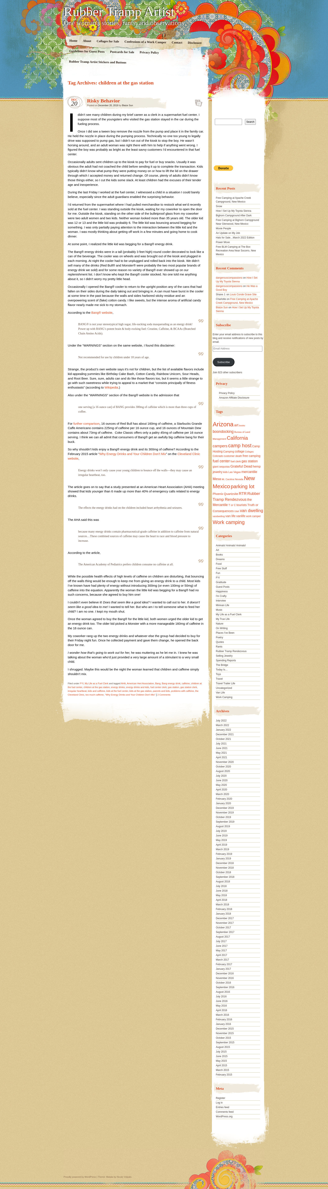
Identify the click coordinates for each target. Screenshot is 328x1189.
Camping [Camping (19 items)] (228, 451)
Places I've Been (225, 632)
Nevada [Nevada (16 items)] (239, 479)
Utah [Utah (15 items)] (236, 511)
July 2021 (221, 743)
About (87, 41)
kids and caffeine (96, 691)
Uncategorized (224, 688)
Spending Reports (226, 660)
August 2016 (223, 991)
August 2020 (223, 771)
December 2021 (225, 734)
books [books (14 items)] (242, 425)
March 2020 (222, 794)
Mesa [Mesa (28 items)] (217, 479)
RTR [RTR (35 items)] (243, 494)
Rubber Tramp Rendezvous (231, 651)
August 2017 (223, 936)
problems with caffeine (182, 691)
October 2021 (223, 739)
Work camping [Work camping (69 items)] (229, 522)
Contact (177, 42)
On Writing (222, 628)
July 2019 (221, 831)
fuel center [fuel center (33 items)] (221, 461)
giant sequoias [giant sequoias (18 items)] (221, 466)
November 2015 (225, 1033)
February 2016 (224, 1019)
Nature (219, 623)
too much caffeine (95, 694)
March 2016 (222, 1014)
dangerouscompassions (229, 277)
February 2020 (224, 798)
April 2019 (221, 844)
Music (219, 609)
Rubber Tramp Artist (119, 11)
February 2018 (224, 909)
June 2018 (222, 890)
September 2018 (225, 877)
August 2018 (223, 881)
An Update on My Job (228, 233)
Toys (218, 674)
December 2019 (225, 808)
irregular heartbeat (77, 691)
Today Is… (222, 669)
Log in (219, 1102)
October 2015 (223, 1037)
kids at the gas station (140, 691)
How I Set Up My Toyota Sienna (233, 210)
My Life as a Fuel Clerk (96, 683)
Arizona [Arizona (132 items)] (223, 424)
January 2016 (223, 1024)
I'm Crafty (221, 596)
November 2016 (225, 978)
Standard (197, 102)
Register (220, 1098)
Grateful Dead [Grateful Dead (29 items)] (241, 466)
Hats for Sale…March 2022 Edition (235, 237)
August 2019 (223, 826)
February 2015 (224, 1074)
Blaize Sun (127, 105)
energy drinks (118, 687)
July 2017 (221, 941)
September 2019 (225, 821)
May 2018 (221, 895)
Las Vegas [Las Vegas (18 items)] (234, 472)
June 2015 (222, 1056)
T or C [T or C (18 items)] (232, 505)
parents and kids (161, 691)
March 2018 (222, 904)
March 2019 (222, 849)
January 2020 (223, 803)
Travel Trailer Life (225, 683)
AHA (123, 683)
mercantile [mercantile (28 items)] (249, 472)
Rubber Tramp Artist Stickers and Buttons (97, 62)
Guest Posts (222, 586)
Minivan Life (222, 605)
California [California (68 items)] (237, 438)
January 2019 (223, 858)
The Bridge (222, 665)
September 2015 (225, 1042)
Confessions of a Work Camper (145, 42)
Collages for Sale (108, 41)
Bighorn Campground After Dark (234, 215)
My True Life (223, 619)
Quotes (220, 642)
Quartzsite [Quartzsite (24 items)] (231, 494)
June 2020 (222, 780)
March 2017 (222, 959)
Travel (219, 678)
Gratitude (221, 582)
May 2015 (221, 1060)
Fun (218, 573)
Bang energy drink (171, 683)
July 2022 (221, 720)
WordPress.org (224, 1116)
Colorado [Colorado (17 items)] (218, 456)
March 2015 (222, 1070)
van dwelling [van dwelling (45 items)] (251, 510)
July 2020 (221, 775)
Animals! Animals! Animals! (231, 545)
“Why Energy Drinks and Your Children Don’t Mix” (130, 694)
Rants (219, 646)
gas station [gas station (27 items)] (250, 461)
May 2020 (221, 785)
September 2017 (225, 932)
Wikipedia (111, 387)
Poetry (219, 637)
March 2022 (222, 725)
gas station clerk (188, 687)
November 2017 (225, 922)
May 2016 (221, 1005)
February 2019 (224, 854)
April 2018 (221, 899)
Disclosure (195, 43)
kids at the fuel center (117, 691)
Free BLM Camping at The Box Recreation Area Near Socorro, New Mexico (236, 250)
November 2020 (225, 762)
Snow (219, 206)
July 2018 (221, 886)
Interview (221, 600)
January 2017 (223, 968)
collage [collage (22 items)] (239, 451)
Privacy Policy (149, 52)
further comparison (86, 423)
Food (219, 563)
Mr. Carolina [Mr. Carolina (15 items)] (228, 479)
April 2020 (221, 789)
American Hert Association (140, 683)
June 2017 (222, 945)
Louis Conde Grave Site (243, 294)
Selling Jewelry (224, 655)
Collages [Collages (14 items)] (249, 451)
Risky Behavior (103, 100)
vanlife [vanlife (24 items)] (240, 516)
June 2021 (222, 748)
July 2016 (221, 996)
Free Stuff (221, 568)
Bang (158, 683)
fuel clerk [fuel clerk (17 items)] (236, 461)
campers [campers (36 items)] (220, 446)
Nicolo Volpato (124, 1177)
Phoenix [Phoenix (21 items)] (218, 494)
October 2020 (223, 766)
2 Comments (163, 694)
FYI (81, 683)
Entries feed (222, 1107)
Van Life (220, 692)
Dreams (220, 559)
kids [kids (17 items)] (225, 472)
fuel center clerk (158, 687)
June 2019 (222, 835)
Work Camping (224, 697)
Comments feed (225, 1111)
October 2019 (223, 817)
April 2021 (221, 757)
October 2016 (223, 982)
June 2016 (222, 1001)
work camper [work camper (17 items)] (253, 516)
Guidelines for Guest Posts (87, 51)
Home (73, 40)
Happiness (222, 591)
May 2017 (221, 950)
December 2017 (225, 918)
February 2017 (224, 964)
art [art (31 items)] (236, 425)
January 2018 (223, 913)
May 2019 (221, 840)
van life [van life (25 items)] (231, 516)
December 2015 (225, 1028)
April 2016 (221, 1010)
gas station (173, 687)
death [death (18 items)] (238, 456)
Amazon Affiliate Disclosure (234, 397)
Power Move (223, 242)
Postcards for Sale (122, 52)
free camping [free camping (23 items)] (251, 456)
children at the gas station (96, 687)
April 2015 (221, 1065)
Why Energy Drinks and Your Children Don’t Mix (132, 454)
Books (219, 554)
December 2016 (225, 973)
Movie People (223, 228)
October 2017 (223, 927)
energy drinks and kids (137, 687)
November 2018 (225, 867)
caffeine (186, 683)
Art (217, 550)
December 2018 (225, 863)
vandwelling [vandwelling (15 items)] (219, 516)
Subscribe (223, 362)
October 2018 (223, 872)
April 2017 (221, 955)
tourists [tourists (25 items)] (241, 505)
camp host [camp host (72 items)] (239, 445)
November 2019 (225, 812)
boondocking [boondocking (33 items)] (223, 431)
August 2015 (223, 1047)
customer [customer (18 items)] (229, 456)
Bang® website (102, 312)
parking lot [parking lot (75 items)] (242, 486)
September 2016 (225, 987)
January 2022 (223, 729)
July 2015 (221, 1051)
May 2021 (221, 752)
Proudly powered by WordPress (80, 1177)
